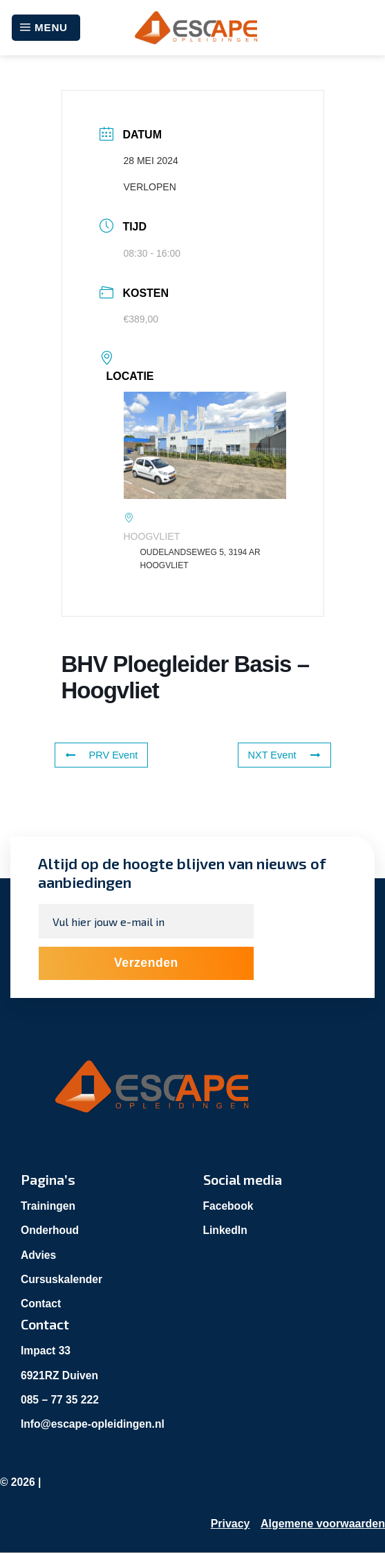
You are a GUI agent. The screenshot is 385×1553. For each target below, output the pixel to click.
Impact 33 (46, 1350)
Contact (41, 1303)
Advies (39, 1255)
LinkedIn (226, 1230)
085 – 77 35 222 (61, 1400)
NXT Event (285, 755)
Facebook (229, 1206)
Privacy (230, 1524)
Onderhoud (50, 1230)
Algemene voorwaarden (323, 1524)
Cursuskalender (62, 1279)
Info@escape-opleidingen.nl (94, 1424)
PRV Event (100, 755)
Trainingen (49, 1206)
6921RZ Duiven (60, 1375)
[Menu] (46, 28)
